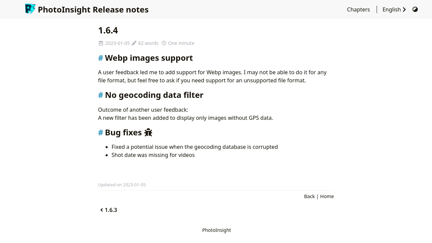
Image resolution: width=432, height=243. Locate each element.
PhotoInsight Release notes (86, 9)
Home (327, 196)
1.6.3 (107, 210)
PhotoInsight (216, 230)
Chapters (359, 9)
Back (309, 196)
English (395, 9)
